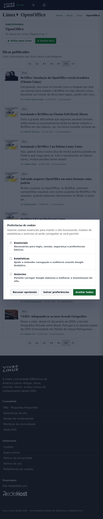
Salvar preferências (56, 292)
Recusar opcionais (25, 292)
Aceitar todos (84, 292)
